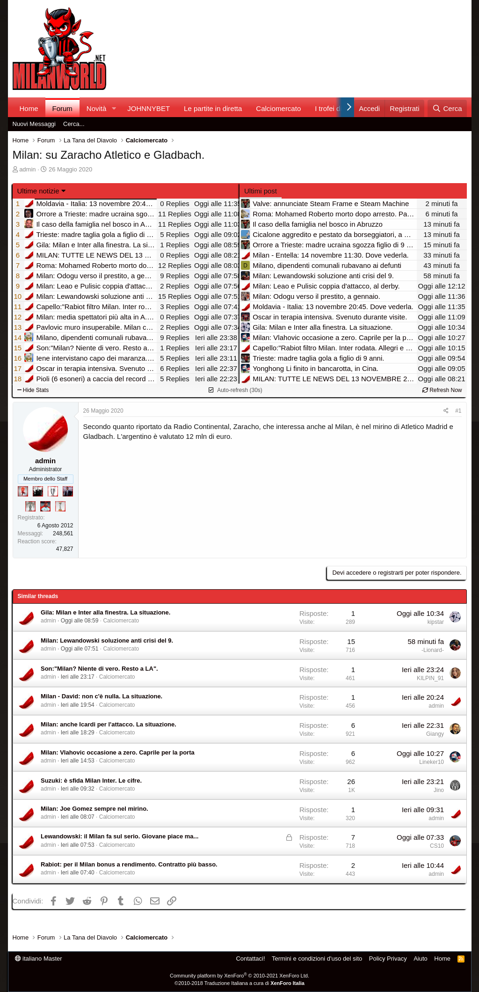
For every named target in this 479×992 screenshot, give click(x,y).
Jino (439, 790)
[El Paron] (38, 491)
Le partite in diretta (213, 108)
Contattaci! (250, 958)
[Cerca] (447, 108)
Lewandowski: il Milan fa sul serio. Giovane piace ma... (119, 836)
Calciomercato (278, 108)
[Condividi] (446, 411)
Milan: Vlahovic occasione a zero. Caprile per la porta (118, 752)
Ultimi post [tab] (260, 191)
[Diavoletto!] (23, 491)
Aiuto (421, 958)
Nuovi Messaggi (34, 123)
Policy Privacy (388, 958)
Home (29, 108)
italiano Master (38, 958)
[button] (113, 108)
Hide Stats (33, 390)
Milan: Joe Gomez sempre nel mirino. (94, 808)
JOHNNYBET (148, 108)
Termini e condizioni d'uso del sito (317, 958)
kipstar (436, 622)
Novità (97, 108)
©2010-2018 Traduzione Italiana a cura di (239, 983)
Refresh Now (442, 390)
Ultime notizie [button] (38, 191)
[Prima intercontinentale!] (60, 506)
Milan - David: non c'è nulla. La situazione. (101, 696)
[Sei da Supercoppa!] (30, 506)
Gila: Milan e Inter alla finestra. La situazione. (105, 612)
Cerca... (74, 123)
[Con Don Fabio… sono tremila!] (68, 491)
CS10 (437, 846)
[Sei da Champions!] (53, 491)
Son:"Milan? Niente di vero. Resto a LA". (99, 668)
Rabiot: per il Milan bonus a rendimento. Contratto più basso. (129, 864)
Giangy (435, 734)
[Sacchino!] (45, 506)
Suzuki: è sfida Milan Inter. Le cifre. (91, 780)
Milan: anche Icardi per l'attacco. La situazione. (108, 724)
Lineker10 (431, 762)
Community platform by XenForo (239, 975)
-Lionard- (432, 650)
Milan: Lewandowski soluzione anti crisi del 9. (107, 640)
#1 (458, 410)
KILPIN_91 (430, 678)
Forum (62, 108)
